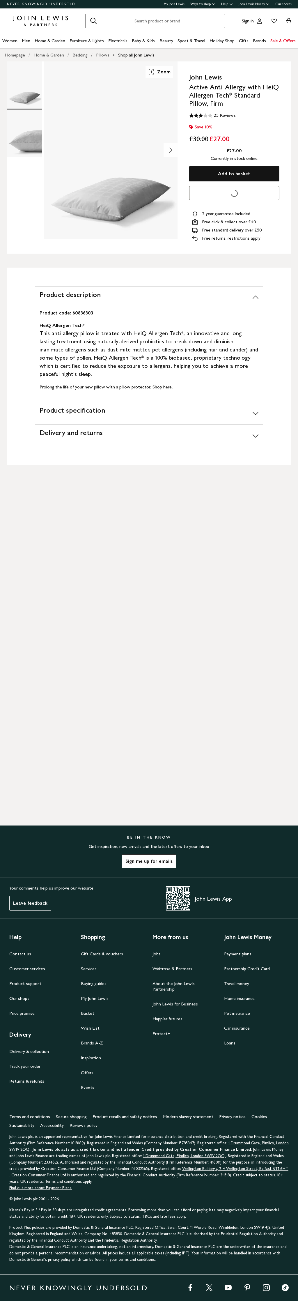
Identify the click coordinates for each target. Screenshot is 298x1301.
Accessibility (52, 1125)
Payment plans (237, 954)
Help (227, 4)
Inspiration (91, 1057)
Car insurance (237, 1028)
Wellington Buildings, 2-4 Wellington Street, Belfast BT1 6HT (235, 1168)
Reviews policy (83, 1125)
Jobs (156, 954)
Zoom (159, 71)
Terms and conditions (29, 1116)
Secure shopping (71, 1116)
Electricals (117, 40)
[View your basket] (289, 21)
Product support (25, 983)
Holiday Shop (222, 40)
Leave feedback (30, 903)
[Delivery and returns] (149, 435)
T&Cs (147, 1216)
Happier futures (167, 1018)
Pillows (102, 55)
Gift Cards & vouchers (102, 954)
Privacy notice (232, 1116)
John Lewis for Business (175, 1004)
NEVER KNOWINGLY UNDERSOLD (41, 4)
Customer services (27, 968)
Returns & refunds (26, 1081)
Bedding (80, 55)
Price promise (22, 1013)
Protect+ (161, 1033)
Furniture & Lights (87, 40)
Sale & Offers (283, 40)
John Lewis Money (254, 4)
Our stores (283, 4)
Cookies (259, 1116)
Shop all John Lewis (136, 55)
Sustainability (21, 1125)
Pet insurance (237, 1013)
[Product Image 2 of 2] (24, 133)
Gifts (244, 40)
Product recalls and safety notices (125, 1116)
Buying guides (94, 983)
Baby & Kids (143, 40)
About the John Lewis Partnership (173, 986)
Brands (259, 40)
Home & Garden (50, 40)
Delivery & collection (29, 1051)
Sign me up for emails (149, 861)
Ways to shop (202, 4)
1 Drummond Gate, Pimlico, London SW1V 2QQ (184, 1155)
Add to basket (234, 173)
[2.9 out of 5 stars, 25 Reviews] (212, 115)
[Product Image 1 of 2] (24, 84)
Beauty (166, 40)
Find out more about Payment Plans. (40, 1187)
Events (87, 1087)
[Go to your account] (259, 21)
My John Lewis (174, 4)
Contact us (20, 954)
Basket (87, 1013)
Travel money (236, 983)
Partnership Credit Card (247, 968)
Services (89, 968)
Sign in (248, 21)
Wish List (90, 1028)
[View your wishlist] (273, 21)
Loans (229, 1043)
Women (9, 40)
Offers (87, 1072)
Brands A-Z (92, 1043)
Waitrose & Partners (172, 968)
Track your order (24, 1066)
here (167, 387)
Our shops (19, 998)
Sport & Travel (191, 40)
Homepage (15, 55)
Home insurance (239, 998)
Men (26, 40)
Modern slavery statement (188, 1116)
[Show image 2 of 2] (171, 150)
